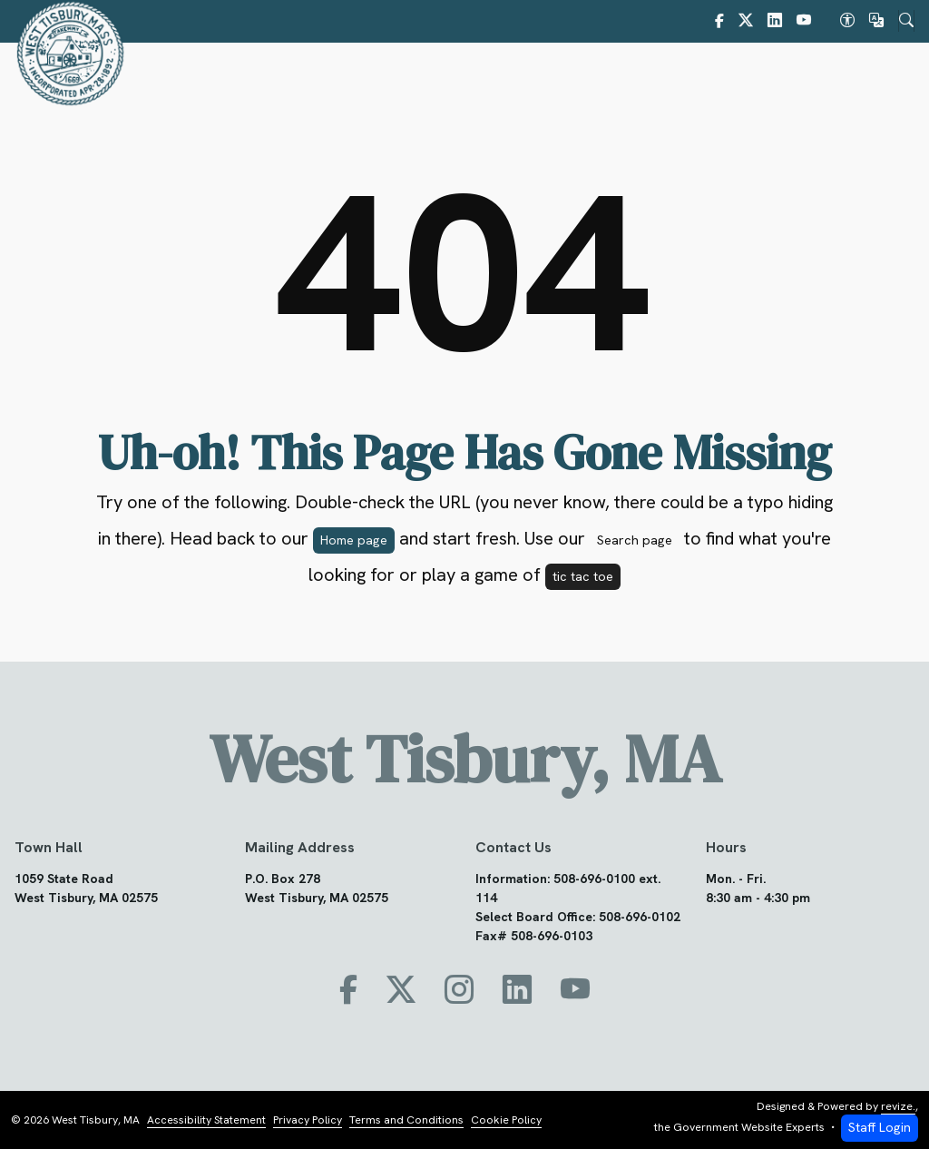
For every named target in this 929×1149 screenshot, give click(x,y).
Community (682, 75)
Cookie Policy (506, 1120)
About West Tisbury (347, 75)
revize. (898, 1106)
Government (485, 75)
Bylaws (585, 75)
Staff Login (879, 1128)
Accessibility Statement (206, 1120)
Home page (353, 540)
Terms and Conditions (406, 1120)
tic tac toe (583, 576)
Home (249, 75)
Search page (634, 540)
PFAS (772, 75)
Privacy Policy (307, 1120)
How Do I (856, 75)
